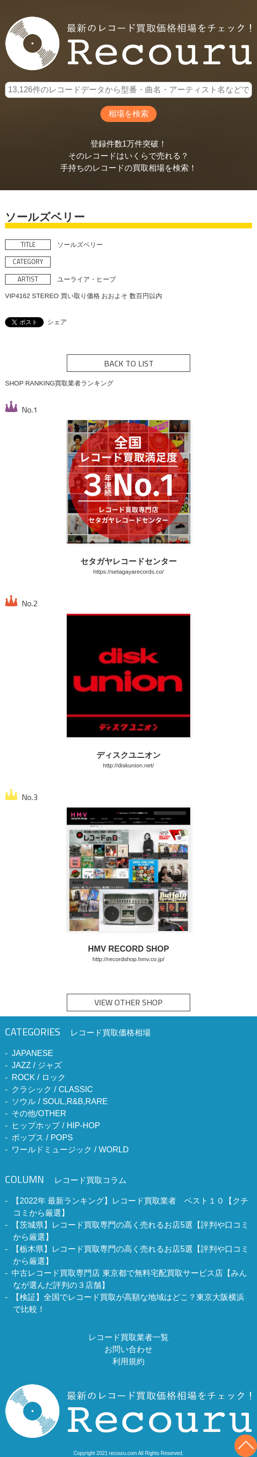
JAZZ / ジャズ (37, 1065)
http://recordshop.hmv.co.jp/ (128, 959)
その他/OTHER (39, 1113)
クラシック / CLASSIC (52, 1089)
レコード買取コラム (65, 1180)
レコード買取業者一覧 (128, 1337)
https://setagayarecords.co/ (128, 571)
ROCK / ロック (39, 1077)
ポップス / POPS (42, 1137)
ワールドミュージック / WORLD (70, 1149)
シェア (57, 322)
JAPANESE (32, 1053)
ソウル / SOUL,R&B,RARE (59, 1101)
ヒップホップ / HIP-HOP (56, 1125)
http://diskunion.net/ (128, 765)
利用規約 (128, 1361)
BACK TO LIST (129, 363)
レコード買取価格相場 (78, 1032)
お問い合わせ (128, 1349)
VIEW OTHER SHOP (128, 1002)
